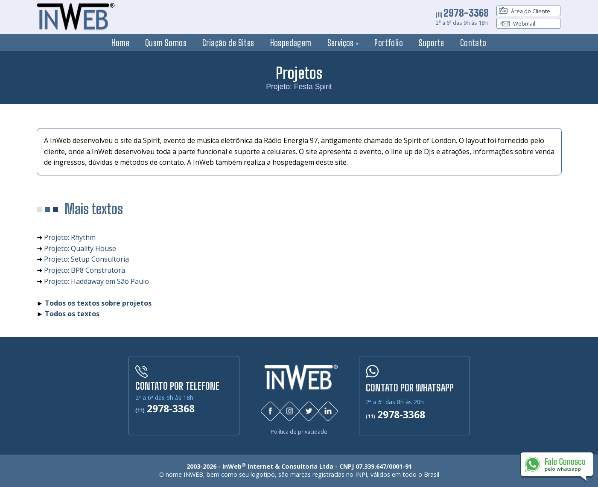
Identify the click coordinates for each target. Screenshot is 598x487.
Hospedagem (291, 43)
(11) (462, 14)
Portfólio (388, 43)
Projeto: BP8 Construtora (84, 270)
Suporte (431, 43)
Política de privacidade (299, 431)
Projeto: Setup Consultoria (86, 259)
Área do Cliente (524, 11)
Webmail (517, 23)
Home (120, 43)
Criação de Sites (228, 43)
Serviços (343, 43)
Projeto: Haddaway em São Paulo (96, 281)
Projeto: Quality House (80, 248)
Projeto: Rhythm (70, 237)
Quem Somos (166, 43)
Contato (473, 43)
